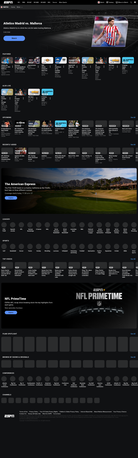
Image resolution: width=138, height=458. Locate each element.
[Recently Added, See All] (134, 139)
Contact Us (22, 448)
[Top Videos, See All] (134, 262)
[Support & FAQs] (76, 7)
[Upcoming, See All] (134, 110)
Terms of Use (23, 446)
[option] (12, 67)
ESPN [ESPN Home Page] (8, 2)
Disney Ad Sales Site (34, 448)
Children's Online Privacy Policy (69, 446)
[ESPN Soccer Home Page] (55, 2)
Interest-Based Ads (86, 446)
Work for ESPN (47, 448)
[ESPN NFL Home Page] (19, 2)
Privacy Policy (33, 446)
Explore (11, 194)
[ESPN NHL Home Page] (49, 2)
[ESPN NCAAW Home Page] (43, 2)
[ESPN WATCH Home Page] (5, 7)
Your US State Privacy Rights (49, 446)
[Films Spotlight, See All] (134, 339)
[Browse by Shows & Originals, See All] (134, 376)
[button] (131, 2)
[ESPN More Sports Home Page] (63, 2)
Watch (14, 38)
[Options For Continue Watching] (20, 72)
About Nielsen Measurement (103, 446)
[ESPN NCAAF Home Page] (29, 2)
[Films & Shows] (28, 7)
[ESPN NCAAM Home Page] (36, 2)
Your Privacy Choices (119, 446)
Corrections (57, 448)
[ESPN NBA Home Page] (23, 2)
